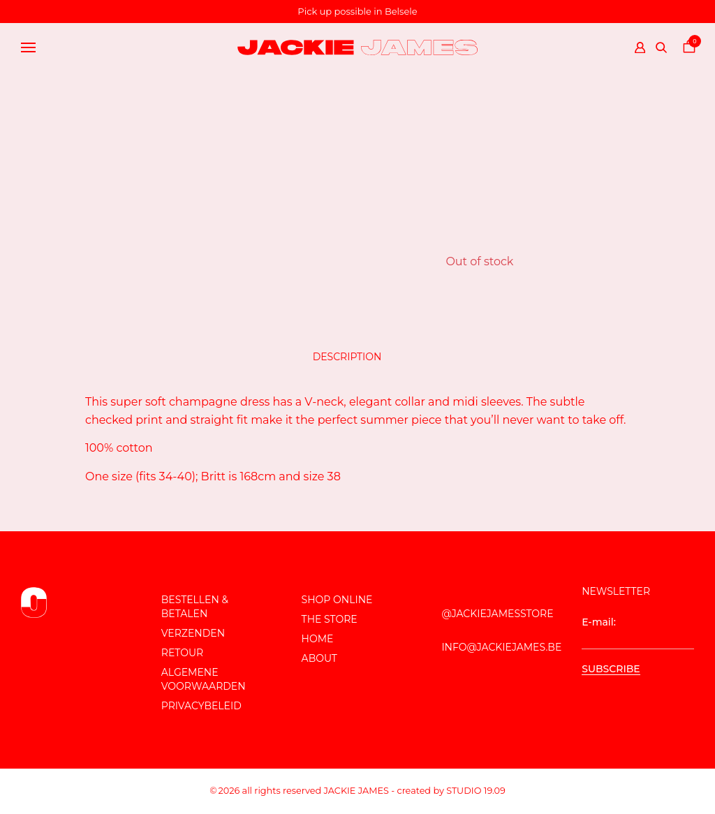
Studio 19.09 (476, 790)
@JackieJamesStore (497, 613)
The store (330, 619)
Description (347, 356)
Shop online (337, 599)
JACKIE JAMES (356, 790)
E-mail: (638, 632)
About (319, 658)
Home (318, 638)
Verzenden (193, 633)
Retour (182, 652)
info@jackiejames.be (501, 647)
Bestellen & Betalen (194, 606)
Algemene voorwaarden (203, 679)
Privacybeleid (201, 706)
